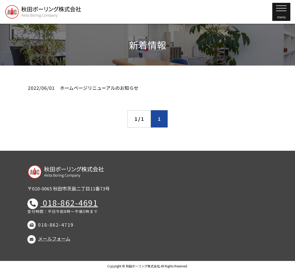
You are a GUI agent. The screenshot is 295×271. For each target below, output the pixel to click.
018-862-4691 (69, 203)
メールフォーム (54, 238)
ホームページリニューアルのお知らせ (99, 87)
